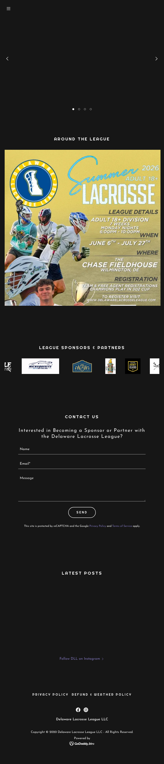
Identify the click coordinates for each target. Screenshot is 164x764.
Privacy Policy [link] (97, 526)
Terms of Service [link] (122, 526)
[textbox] (82, 449)
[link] (78, 717)
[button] (73, 109)
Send (82, 512)
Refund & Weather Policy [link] (102, 702)
